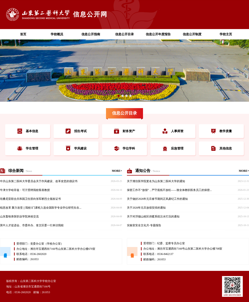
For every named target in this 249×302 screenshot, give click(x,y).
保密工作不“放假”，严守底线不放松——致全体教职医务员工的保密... (169, 190)
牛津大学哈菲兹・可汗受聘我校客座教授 (25, 190)
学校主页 (226, 34)
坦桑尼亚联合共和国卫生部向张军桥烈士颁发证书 (30, 198)
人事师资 (172, 131)
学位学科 (124, 148)
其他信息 (221, 148)
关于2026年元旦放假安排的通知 (146, 207)
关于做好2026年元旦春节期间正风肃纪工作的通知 (157, 198)
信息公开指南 (90, 34)
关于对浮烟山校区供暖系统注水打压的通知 (153, 216)
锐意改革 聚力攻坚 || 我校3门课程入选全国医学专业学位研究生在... (40, 207)
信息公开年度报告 (158, 34)
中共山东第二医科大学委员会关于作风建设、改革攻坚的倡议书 (38, 181)
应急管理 (172, 148)
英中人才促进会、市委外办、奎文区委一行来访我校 (32, 225)
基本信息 (27, 131)
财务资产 (124, 131)
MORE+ (117, 170)
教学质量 (221, 131)
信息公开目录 (124, 34)
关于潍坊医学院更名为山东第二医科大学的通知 (156, 181)
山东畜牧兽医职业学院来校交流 (19, 216)
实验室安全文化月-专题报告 (144, 225)
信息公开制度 (192, 34)
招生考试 (76, 131)
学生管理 (27, 148)
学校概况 (57, 34)
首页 (23, 34)
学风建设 (76, 148)
